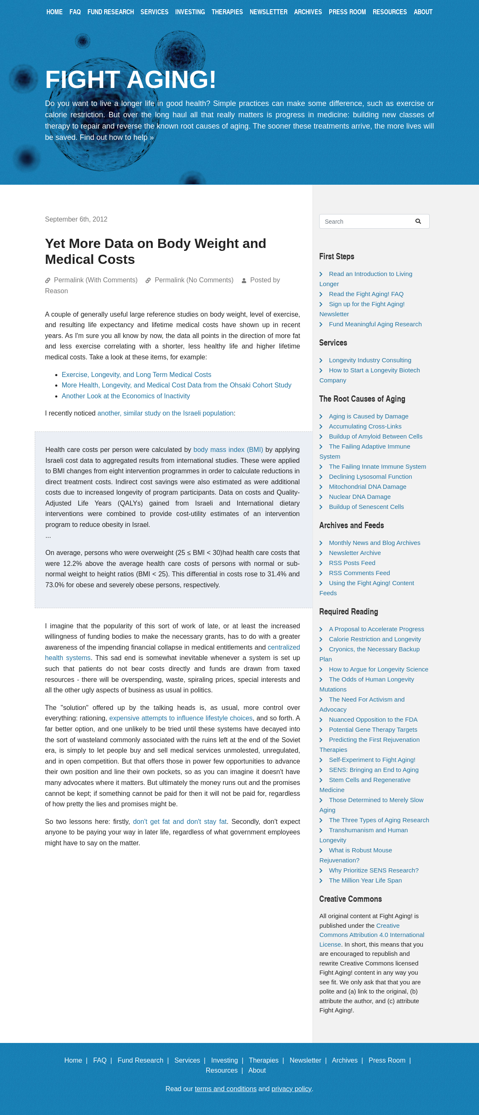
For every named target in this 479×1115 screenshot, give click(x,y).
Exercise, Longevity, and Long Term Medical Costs (137, 374)
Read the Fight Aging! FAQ (366, 293)
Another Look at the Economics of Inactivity (126, 396)
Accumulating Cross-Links (365, 426)
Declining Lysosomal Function (370, 476)
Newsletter (268, 11)
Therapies (227, 11)
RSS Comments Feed (359, 572)
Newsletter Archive (355, 552)
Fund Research (110, 11)
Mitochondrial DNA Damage (367, 486)
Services (155, 11)
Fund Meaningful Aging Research (375, 324)
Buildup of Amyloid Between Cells (375, 436)
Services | (191, 1060)
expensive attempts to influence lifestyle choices (181, 718)
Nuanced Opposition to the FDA (373, 719)
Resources (390, 11)
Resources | (226, 1070)
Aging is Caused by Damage (368, 416)
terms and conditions (226, 1088)
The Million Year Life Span (365, 880)
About (423, 11)
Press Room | (392, 1060)
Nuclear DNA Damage (360, 496)
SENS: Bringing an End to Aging (373, 769)
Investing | (229, 1060)
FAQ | (104, 1060)
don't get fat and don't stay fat (180, 821)
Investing (190, 11)
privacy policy (292, 1088)
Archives (308, 11)
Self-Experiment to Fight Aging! (372, 759)
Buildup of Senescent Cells (366, 506)
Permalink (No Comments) (194, 280)
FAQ (75, 11)
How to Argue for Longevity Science (378, 669)
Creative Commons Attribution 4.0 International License (371, 935)
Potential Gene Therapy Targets (373, 729)
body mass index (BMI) (228, 449)
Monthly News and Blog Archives (374, 542)
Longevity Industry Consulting (370, 360)
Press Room (347, 11)
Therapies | (268, 1060)
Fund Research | (145, 1060)
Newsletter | (309, 1060)
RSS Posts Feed (352, 562)
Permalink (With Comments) (96, 280)
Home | (78, 1060)
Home (54, 11)
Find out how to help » (117, 137)
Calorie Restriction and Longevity (375, 639)
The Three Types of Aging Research (379, 819)
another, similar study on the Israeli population (165, 413)
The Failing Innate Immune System (377, 466)
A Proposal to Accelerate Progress (376, 628)
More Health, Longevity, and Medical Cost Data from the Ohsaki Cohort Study (177, 385)
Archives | (349, 1060)
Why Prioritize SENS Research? (373, 870)
